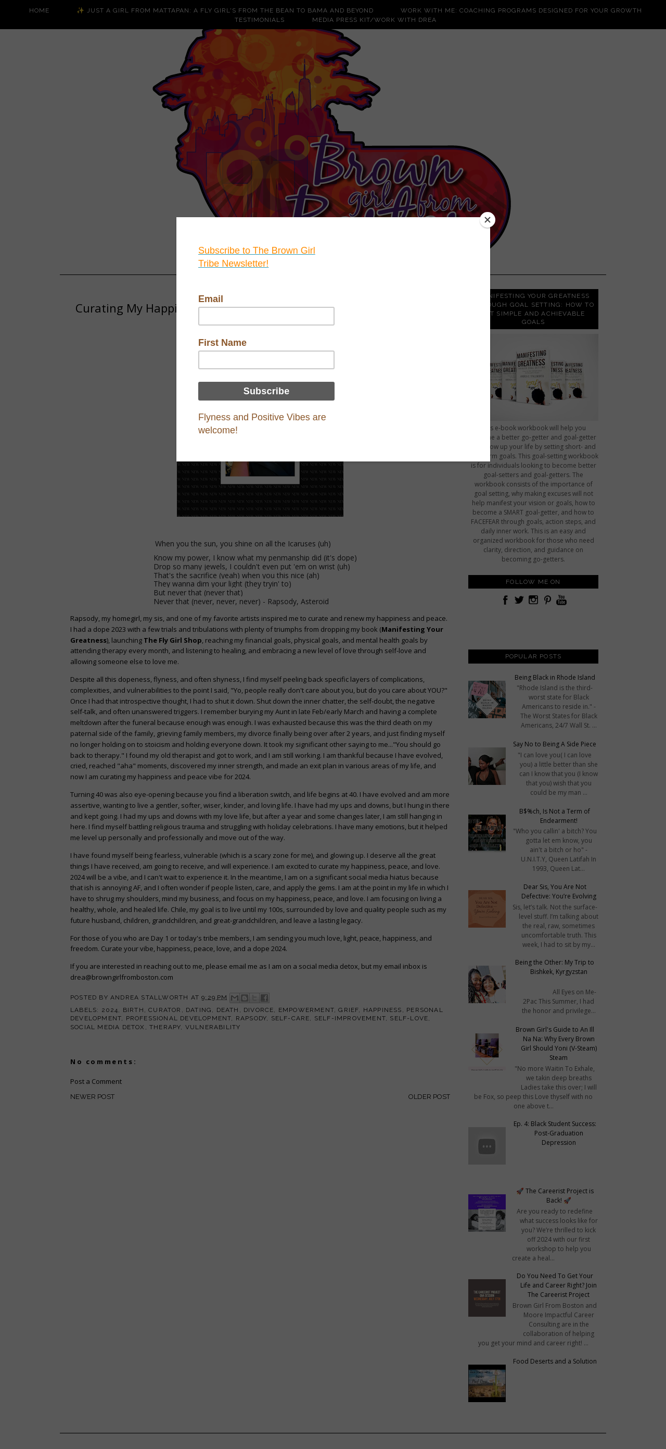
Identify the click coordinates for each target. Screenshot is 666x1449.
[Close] (487, 220)
